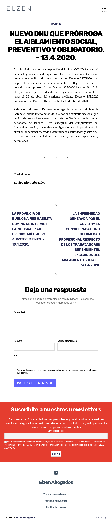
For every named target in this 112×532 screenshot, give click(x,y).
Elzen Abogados (26, 523)
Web (16, 361)
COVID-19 (55, 24)
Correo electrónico (67, 347)
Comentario (20, 318)
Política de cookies (56, 513)
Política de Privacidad (17, 451)
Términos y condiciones (55, 500)
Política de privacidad (55, 507)
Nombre (19, 347)
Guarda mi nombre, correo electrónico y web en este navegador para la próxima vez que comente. (57, 377)
